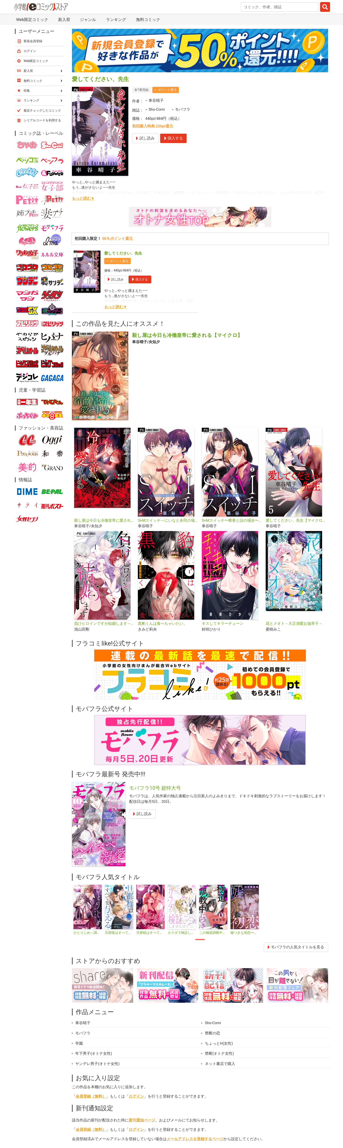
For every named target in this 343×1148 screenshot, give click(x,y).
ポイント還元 (167, 89)
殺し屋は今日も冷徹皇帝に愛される (104, 520)
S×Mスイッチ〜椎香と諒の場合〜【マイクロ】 (232, 520)
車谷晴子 (156, 100)
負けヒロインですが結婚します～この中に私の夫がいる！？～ (104, 623)
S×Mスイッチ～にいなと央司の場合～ (168, 520)
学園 (79, 1043)
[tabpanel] (87, 910)
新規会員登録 (33, 41)
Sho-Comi (157, 109)
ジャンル (88, 19)
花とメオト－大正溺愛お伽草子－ (294, 623)
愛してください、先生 (123, 253)
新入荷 (64, 19)
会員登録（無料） (91, 1096)
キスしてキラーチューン (222, 623)
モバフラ (182, 109)
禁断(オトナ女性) (219, 1053)
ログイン (136, 1096)
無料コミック (148, 19)
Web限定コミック (32, 19)
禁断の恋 (212, 1033)
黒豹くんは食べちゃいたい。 (162, 623)
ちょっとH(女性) (219, 1043)
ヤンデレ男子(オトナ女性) (97, 1063)
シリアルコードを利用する (42, 120)
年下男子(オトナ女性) (93, 1053)
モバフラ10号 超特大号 (155, 788)
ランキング (116, 19)
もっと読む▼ (83, 198)
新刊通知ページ (142, 1120)
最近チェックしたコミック (42, 110)
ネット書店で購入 (220, 1063)
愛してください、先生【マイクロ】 (296, 520)
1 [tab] (200, 939)
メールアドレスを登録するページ (195, 1139)
